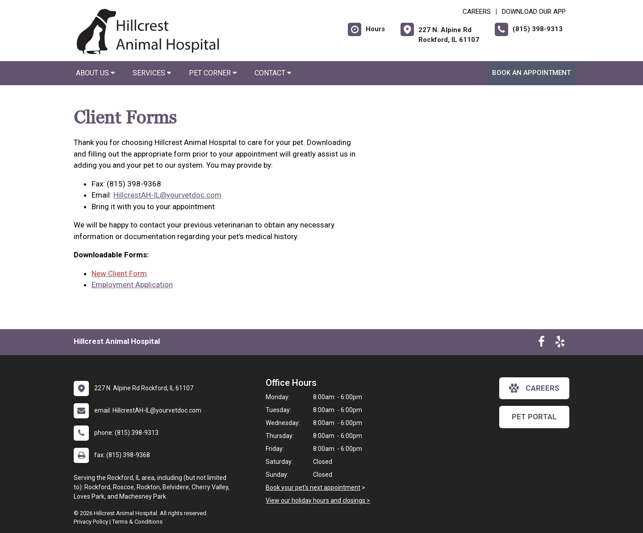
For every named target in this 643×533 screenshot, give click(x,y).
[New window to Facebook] (541, 343)
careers (534, 388)
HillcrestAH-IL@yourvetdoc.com (167, 194)
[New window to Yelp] (560, 343)
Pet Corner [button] (213, 73)
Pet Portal (534, 416)
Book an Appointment (531, 73)
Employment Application (132, 284)
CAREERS (477, 12)
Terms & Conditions (137, 521)
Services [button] (152, 73)
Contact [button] (273, 73)
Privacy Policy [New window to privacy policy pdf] (91, 521)
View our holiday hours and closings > (318, 500)
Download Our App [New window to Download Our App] (534, 12)
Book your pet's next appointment (313, 487)
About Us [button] (95, 73)
